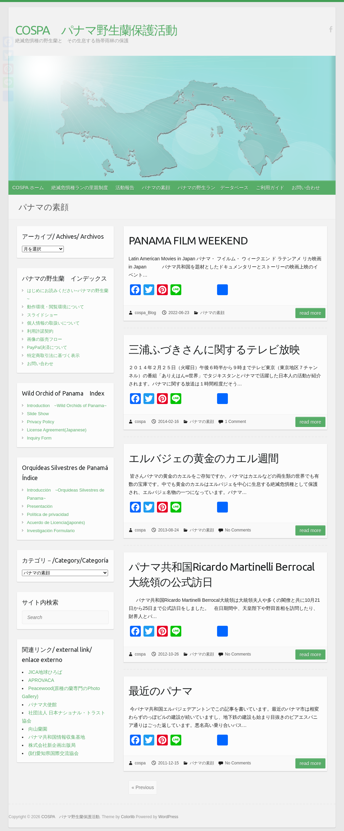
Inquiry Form (39, 438)
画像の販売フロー (44, 339)
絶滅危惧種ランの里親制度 (79, 187)
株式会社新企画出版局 (52, 745)
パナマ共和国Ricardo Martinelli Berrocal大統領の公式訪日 (221, 574)
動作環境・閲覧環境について (55, 306)
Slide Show (38, 413)
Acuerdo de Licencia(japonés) (56, 522)
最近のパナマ (161, 691)
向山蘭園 (37, 729)
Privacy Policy (40, 421)
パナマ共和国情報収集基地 (56, 737)
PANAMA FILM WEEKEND (188, 240)
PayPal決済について (47, 347)
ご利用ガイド (270, 187)
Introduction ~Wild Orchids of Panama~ (67, 405)
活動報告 (124, 187)
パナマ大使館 (42, 704)
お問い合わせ (306, 187)
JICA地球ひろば (45, 672)
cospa (140, 421)
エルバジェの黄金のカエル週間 (204, 458)
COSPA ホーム (28, 187)
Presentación (40, 506)
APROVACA (41, 680)
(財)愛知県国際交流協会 (53, 753)
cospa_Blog (145, 312)
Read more (310, 313)
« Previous (143, 787)
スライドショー (42, 314)
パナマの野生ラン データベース (213, 187)
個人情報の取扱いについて (53, 323)
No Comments (238, 530)
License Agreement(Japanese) (56, 429)
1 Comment (235, 421)
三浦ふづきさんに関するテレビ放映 (214, 349)
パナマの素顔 (156, 187)
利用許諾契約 (40, 331)
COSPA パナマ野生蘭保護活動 (96, 30)
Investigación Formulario (51, 530)
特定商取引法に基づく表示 (53, 355)
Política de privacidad (48, 514)
